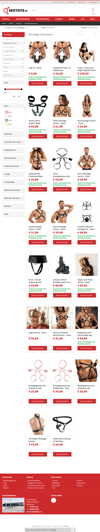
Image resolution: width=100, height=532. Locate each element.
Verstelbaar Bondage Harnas (37, 439)
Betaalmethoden (34, 480)
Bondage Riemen (8, 55)
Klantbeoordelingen (63, 526)
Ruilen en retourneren (36, 488)
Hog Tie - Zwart (35, 68)
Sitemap (80, 485)
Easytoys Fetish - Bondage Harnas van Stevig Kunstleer (61, 280)
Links (5, 485)
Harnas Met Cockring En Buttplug (62, 439)
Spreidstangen (7, 75)
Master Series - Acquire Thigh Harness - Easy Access (38, 122)
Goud (10, 124)
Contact (55, 480)
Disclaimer (49, 526)
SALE (92, 19)
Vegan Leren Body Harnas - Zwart (84, 280)
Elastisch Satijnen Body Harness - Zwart (62, 333)
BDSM (72, 19)
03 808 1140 (32, 507)
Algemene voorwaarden (38, 526)
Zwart (10, 120)
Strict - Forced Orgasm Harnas (35, 280)
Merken (6, 488)
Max (14, 96)
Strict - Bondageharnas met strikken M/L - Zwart (61, 175)
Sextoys (6, 19)
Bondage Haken (8, 39)
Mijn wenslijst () (93, 2)
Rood (10, 112)
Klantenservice (71, 2)
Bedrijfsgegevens (9, 480)
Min (5, 93)
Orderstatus (81, 483)
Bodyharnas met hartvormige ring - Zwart (85, 333)
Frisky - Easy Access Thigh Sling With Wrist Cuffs (86, 69)
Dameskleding (23, 19)
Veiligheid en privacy (35, 483)
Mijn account (82, 2)
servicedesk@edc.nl (34, 512)
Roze (9, 116)
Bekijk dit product (38, 83)
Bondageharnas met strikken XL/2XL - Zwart (85, 386)
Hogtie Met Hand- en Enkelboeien (62, 69)
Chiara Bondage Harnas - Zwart (59, 121)
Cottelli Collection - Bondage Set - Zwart (86, 227)
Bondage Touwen (8, 59)
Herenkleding (43, 19)
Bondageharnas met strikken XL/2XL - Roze (37, 386)
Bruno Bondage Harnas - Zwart (59, 227)
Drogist (59, 19)
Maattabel (56, 483)
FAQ (53, 488)
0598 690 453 (32, 509)
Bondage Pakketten (9, 51)
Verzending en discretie (36, 485)
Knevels (5, 67)
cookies (53, 530)
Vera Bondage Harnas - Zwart (86, 121)
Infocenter (56, 485)
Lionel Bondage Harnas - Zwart (35, 227)
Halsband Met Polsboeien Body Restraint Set (36, 175)
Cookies (79, 480)
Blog (5, 483)
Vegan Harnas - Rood (37, 332)
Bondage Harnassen (10, 43)
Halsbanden (7, 63)
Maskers (5, 71)
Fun (83, 19)
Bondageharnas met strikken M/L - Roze (61, 386)
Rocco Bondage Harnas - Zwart (84, 175)
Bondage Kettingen (9, 47)
